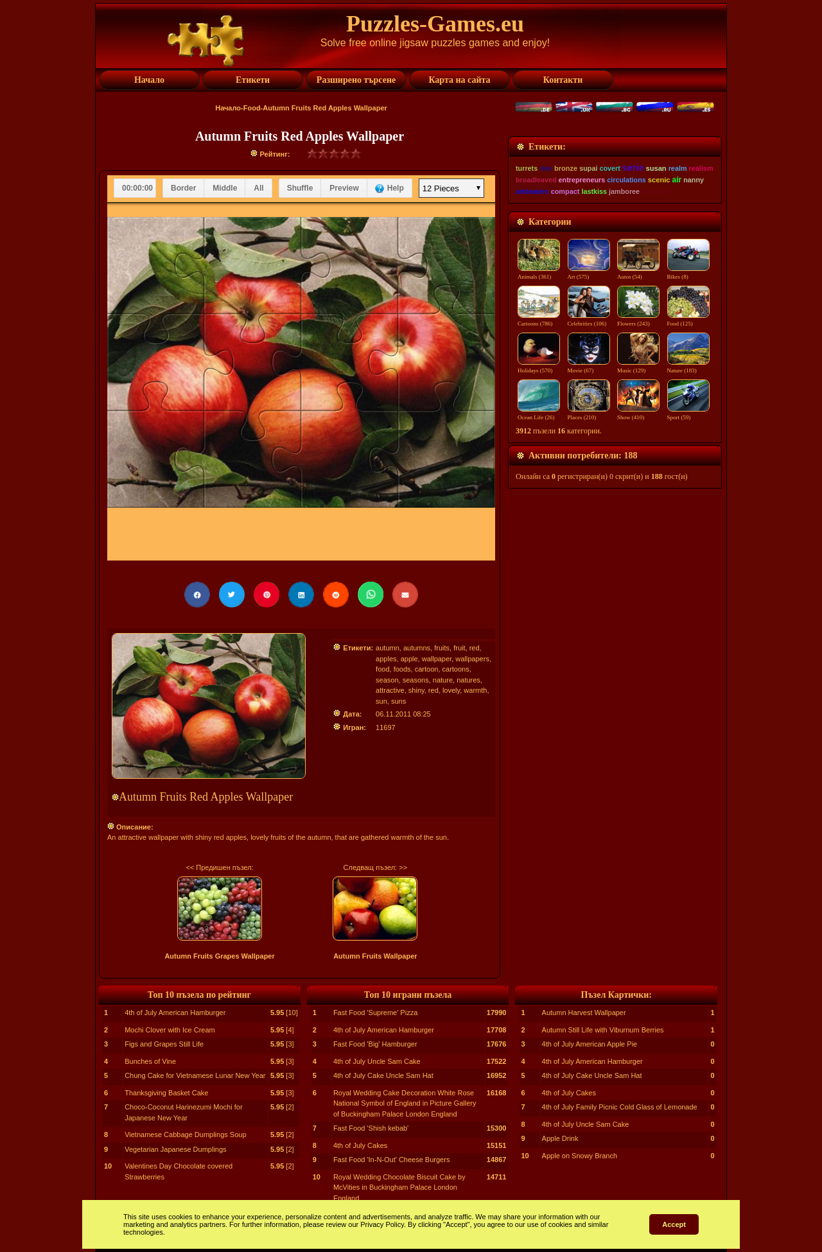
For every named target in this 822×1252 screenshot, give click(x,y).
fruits (442, 648)
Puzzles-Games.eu (435, 24)
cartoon (427, 669)
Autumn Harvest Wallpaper (584, 1012)
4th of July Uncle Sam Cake (377, 1061)
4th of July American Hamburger (175, 1012)
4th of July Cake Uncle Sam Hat (383, 1075)
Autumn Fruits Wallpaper (375, 956)
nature (443, 680)
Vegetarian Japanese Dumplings (175, 1149)
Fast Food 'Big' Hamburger (375, 1044)
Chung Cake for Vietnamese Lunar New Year (195, 1075)
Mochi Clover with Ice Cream (170, 1030)
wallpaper (436, 659)
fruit (459, 648)
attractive (390, 690)
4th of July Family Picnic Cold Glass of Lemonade (619, 1107)
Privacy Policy (382, 1224)
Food (252, 108)
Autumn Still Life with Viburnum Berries (603, 1030)
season (387, 680)
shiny (416, 690)
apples (386, 659)
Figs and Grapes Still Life (164, 1044)
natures (468, 680)
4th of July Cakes (360, 1145)
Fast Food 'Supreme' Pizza (375, 1012)
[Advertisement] (615, 216)
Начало (228, 108)
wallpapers (472, 659)
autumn (387, 648)
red (474, 648)
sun (381, 701)
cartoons (455, 669)
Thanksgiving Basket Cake (166, 1093)
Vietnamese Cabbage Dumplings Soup (185, 1134)
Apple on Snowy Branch (579, 1156)
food (382, 669)
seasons (416, 680)
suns (398, 701)
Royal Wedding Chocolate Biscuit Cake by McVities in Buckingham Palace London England (399, 1187)
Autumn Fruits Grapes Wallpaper (219, 956)
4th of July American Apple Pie (590, 1044)
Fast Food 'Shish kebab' (370, 1128)
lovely (451, 690)
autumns (416, 648)
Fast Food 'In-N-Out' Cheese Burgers (391, 1159)
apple (409, 659)
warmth (475, 690)
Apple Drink (560, 1138)
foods (402, 669)
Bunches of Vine (150, 1061)
